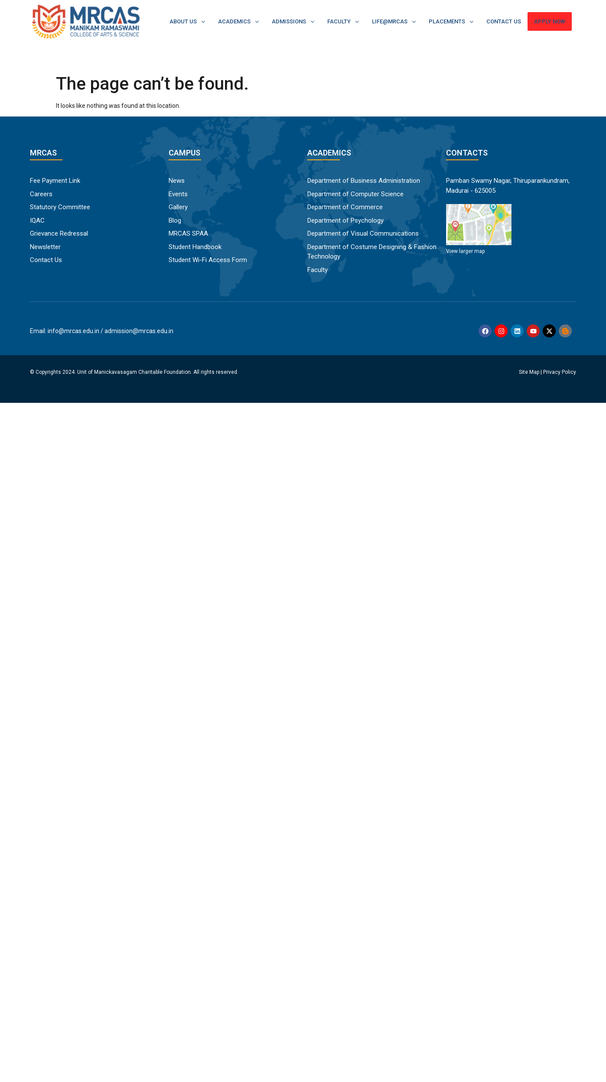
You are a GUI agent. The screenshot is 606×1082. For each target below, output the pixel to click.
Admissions (293, 21)
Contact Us (503, 21)
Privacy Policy (559, 372)
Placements (451, 21)
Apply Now (549, 21)
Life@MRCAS (394, 21)
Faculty (343, 21)
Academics (238, 21)
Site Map (529, 372)
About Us (187, 21)
